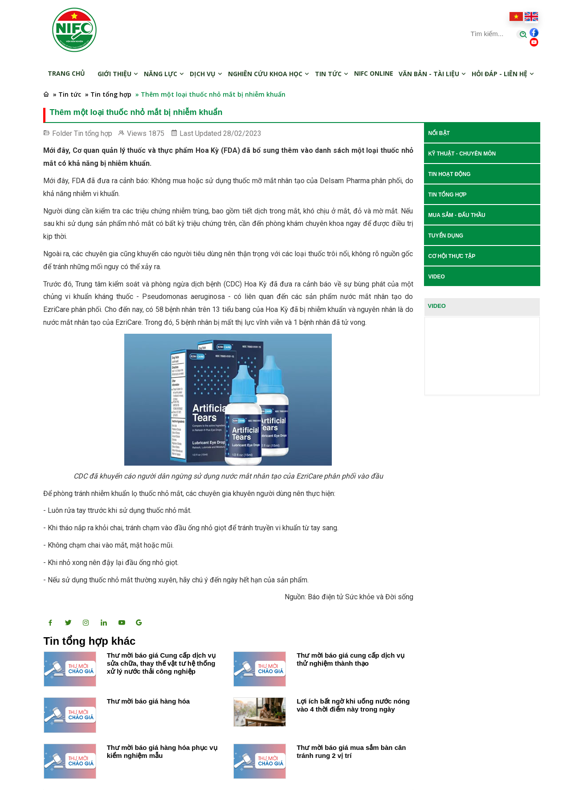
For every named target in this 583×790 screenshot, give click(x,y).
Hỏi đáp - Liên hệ (503, 74)
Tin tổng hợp (93, 133)
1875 (156, 133)
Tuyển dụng (446, 236)
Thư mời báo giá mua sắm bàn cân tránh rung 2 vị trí (351, 751)
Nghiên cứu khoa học (269, 74)
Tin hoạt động (449, 174)
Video (436, 277)
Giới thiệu (118, 74)
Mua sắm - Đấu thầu (456, 215)
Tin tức (332, 74)
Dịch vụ (206, 74)
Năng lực (164, 74)
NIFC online (373, 73)
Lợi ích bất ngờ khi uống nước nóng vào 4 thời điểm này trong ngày (353, 705)
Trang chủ (66, 73)
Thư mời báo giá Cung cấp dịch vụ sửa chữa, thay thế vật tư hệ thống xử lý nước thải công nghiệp (161, 663)
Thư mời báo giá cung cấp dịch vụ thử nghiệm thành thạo (350, 659)
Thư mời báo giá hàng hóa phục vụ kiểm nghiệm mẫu (162, 751)
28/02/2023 (242, 133)
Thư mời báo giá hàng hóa (148, 701)
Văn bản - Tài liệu (432, 74)
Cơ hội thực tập (452, 256)
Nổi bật (439, 133)
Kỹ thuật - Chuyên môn (462, 154)
